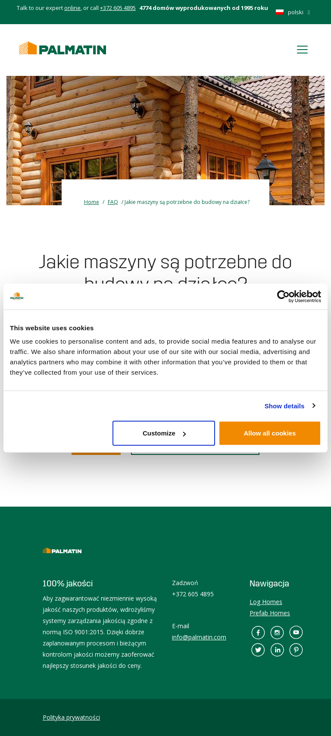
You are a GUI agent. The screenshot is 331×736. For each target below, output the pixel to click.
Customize (164, 433)
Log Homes (266, 602)
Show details (285, 405)
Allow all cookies (270, 433)
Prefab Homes (270, 613)
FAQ (113, 202)
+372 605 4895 (118, 8)
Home (91, 202)
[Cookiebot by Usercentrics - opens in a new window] (283, 296)
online (72, 8)
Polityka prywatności (71, 717)
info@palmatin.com (199, 637)
